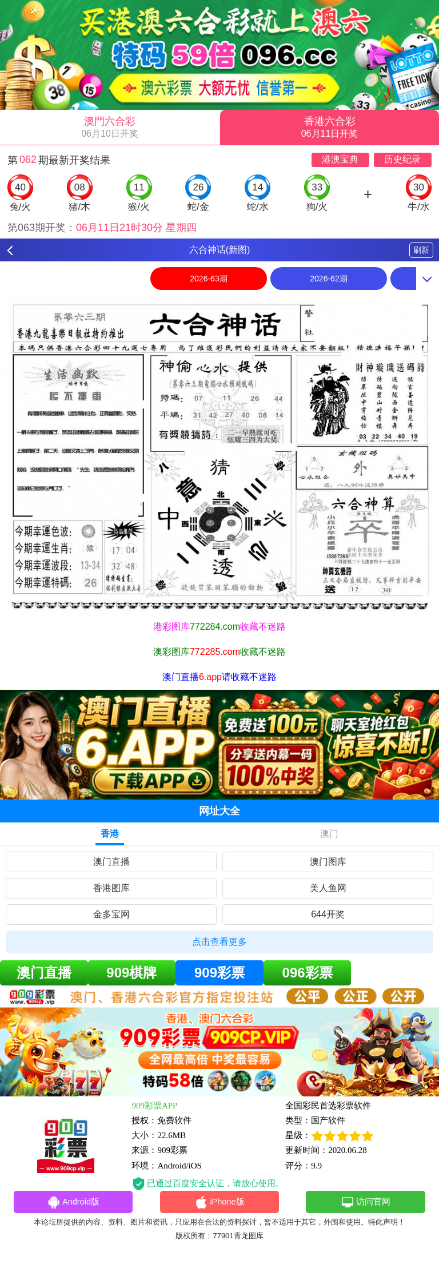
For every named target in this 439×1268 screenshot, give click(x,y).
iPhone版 (219, 1203)
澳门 (329, 833)
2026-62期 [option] (328, 278)
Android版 (73, 1203)
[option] (219, 455)
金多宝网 (111, 914)
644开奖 (328, 914)
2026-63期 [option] (208, 278)
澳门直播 (111, 861)
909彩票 (219, 972)
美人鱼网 (328, 888)
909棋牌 (131, 972)
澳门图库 (328, 861)
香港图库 (111, 888)
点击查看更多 (219, 942)
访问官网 (365, 1203)
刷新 (421, 250)
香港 (110, 833)
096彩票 (307, 972)
